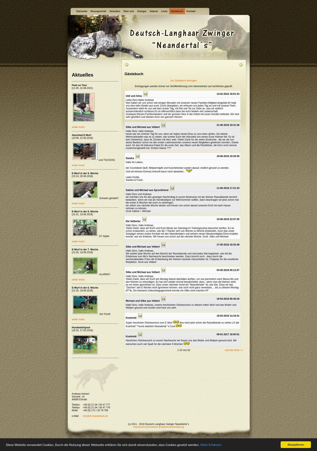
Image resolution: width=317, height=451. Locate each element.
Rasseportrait (98, 11)
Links (164, 11)
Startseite (81, 11)
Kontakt (191, 11)
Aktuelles (114, 11)
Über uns (128, 11)
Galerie (154, 11)
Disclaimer (152, 427)
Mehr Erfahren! (211, 446)
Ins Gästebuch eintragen (184, 80)
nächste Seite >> (234, 350)
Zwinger (141, 11)
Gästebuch (177, 11)
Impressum (139, 427)
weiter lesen (78, 127)
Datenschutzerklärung (172, 427)
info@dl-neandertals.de (95, 416)
